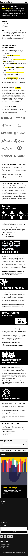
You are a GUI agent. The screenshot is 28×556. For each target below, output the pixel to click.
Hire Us (25, 450)
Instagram (8, 536)
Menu (26, 2)
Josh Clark (15, 193)
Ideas (2, 450)
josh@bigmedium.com (6, 25)
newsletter (6, 525)
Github (11, 536)
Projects (8, 450)
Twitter (1, 536)
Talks (14, 450)
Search (23, 445)
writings (3, 265)
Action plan (2, 514)
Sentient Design (18, 190)
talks (7, 265)
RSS (5, 536)
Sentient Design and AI (4, 505)
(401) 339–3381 (5, 26)
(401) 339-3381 (3, 547)
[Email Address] (13, 528)
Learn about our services (6, 82)
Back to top (26, 441)
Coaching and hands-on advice (5, 516)
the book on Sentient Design (15, 264)
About (19, 450)
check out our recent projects (18, 82)
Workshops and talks (4, 518)
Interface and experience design (6, 503)
